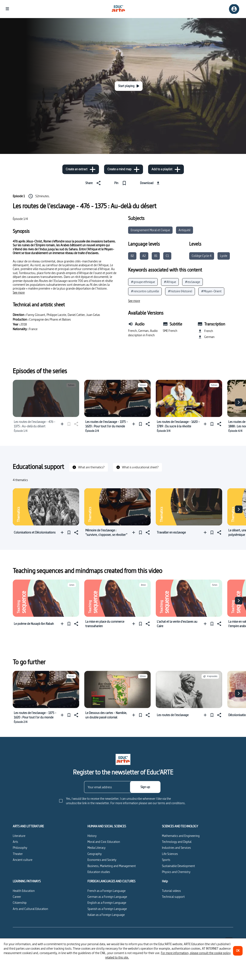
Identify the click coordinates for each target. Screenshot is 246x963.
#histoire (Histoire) (180, 291)
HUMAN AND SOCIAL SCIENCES (106, 826)
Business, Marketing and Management (111, 866)
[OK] (238, 951)
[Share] (94, 183)
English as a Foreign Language (106, 902)
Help (165, 881)
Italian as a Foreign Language (106, 914)
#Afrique (170, 282)
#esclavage (192, 282)
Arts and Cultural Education (30, 909)
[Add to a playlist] (166, 169)
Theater (18, 854)
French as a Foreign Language (106, 890)
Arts (15, 841)
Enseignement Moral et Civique (150, 230)
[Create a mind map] (123, 169)
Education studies (98, 872)
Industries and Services (176, 847)
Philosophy (20, 847)
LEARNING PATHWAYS (27, 881)
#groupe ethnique (143, 282)
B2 (132, 255)
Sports (166, 859)
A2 (144, 255)
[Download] (150, 183)
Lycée (223, 255)
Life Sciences (170, 854)
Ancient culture (22, 859)
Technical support (173, 896)
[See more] (19, 292)
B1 (155, 255)
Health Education (24, 890)
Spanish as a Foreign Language (107, 909)
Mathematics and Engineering (181, 835)
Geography (94, 854)
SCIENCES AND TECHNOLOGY (180, 826)
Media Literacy (96, 847)
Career (17, 896)
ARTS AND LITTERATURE (28, 826)
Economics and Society (101, 859)
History (92, 835)
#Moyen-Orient (211, 291)
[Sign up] (145, 787)
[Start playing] (129, 86)
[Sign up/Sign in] (234, 9)
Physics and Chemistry (176, 872)
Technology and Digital (177, 841)
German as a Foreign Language (107, 896)
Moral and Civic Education (103, 841)
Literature (19, 835)
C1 (167, 255)
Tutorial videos (171, 890)
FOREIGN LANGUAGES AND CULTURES (111, 881)
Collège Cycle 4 (202, 255)
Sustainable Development (178, 866)
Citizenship (20, 902)
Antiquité (184, 230)
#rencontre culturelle (145, 291)
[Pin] (121, 183)
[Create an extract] (80, 169)
